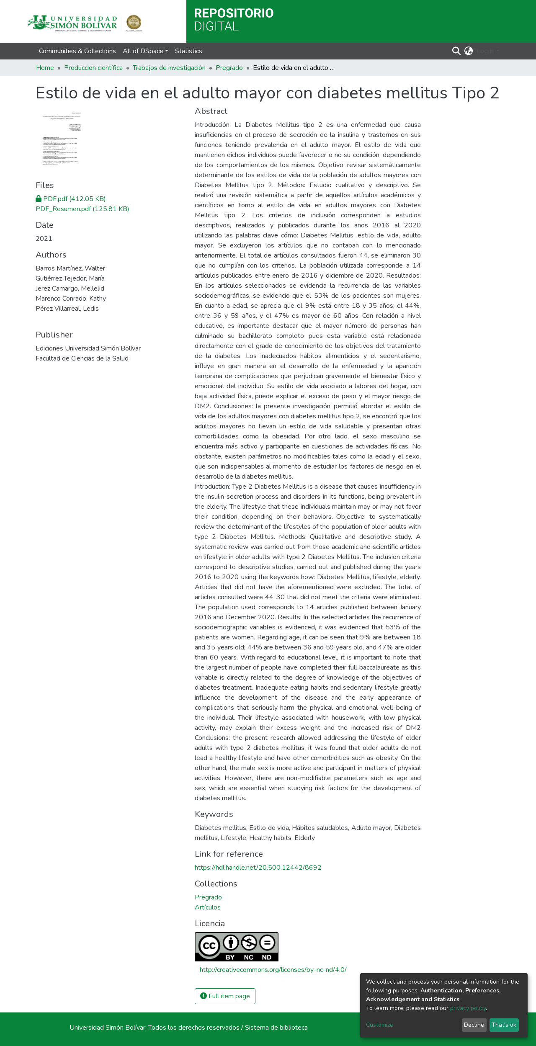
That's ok (504, 1025)
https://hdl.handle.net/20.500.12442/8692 (258, 867)
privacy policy (468, 1008)
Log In (486, 51)
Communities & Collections (77, 51)
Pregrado (229, 67)
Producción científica (93, 67)
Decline (474, 1025)
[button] (469, 51)
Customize (379, 1025)
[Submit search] (456, 51)
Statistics (188, 51)
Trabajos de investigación (169, 67)
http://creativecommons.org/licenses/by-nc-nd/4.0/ (273, 969)
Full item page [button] (225, 996)
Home (45, 67)
